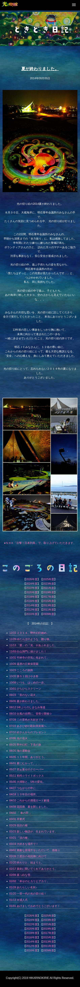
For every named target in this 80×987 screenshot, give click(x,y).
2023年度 (48, 583)
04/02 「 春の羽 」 (20, 812)
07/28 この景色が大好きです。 (28, 719)
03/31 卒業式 (17, 819)
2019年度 (48, 592)
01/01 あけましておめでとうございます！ (34, 906)
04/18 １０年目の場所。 (23, 794)
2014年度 (31, 605)
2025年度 (48, 579)
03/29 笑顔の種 (18, 825)
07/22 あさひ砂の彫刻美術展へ (28, 726)
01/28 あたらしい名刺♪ (23, 887)
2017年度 (48, 596)
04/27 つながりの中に (22, 788)
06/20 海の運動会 (19, 750)
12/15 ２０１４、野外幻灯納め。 (29, 632)
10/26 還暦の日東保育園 (23, 663)
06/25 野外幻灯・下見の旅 (25, 744)
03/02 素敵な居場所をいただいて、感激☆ (34, 850)
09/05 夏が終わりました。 (25, 701)
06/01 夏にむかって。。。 (25, 763)
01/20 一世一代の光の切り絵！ (28, 893)
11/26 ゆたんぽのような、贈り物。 (30, 639)
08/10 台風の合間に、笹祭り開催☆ (30, 713)
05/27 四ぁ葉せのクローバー (26, 769)
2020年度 (31, 592)
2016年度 (31, 601)
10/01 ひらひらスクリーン (25, 688)
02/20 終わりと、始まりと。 (26, 862)
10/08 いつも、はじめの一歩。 (28, 682)
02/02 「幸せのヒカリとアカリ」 (29, 881)
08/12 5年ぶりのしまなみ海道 (27, 707)
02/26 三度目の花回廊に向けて (28, 856)
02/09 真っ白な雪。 (21, 875)
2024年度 (31, 583)
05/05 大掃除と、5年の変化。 (27, 781)
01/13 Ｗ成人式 (18, 899)
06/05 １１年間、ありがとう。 (28, 757)
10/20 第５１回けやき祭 (23, 676)
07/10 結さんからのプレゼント (28, 732)
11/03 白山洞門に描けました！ (28, 651)
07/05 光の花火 (18, 738)
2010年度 (31, 614)
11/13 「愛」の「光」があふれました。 (33, 645)
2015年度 (48, 601)
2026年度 (31, 579)
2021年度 (48, 587)
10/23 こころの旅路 (21, 670)
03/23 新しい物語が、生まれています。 (33, 831)
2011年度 (48, 609)
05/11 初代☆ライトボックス (26, 775)
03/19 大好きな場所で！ (23, 843)
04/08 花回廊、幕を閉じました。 (29, 806)
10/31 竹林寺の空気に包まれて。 (29, 657)
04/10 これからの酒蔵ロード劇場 (29, 800)
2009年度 (48, 614)
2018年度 (31, 596)
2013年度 (48, 605)
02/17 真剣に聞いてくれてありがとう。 (33, 868)
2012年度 (31, 609)
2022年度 (31, 587)
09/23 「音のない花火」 (23, 695)
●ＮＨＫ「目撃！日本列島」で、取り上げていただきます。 (40, 543)
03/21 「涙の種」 (19, 837)
